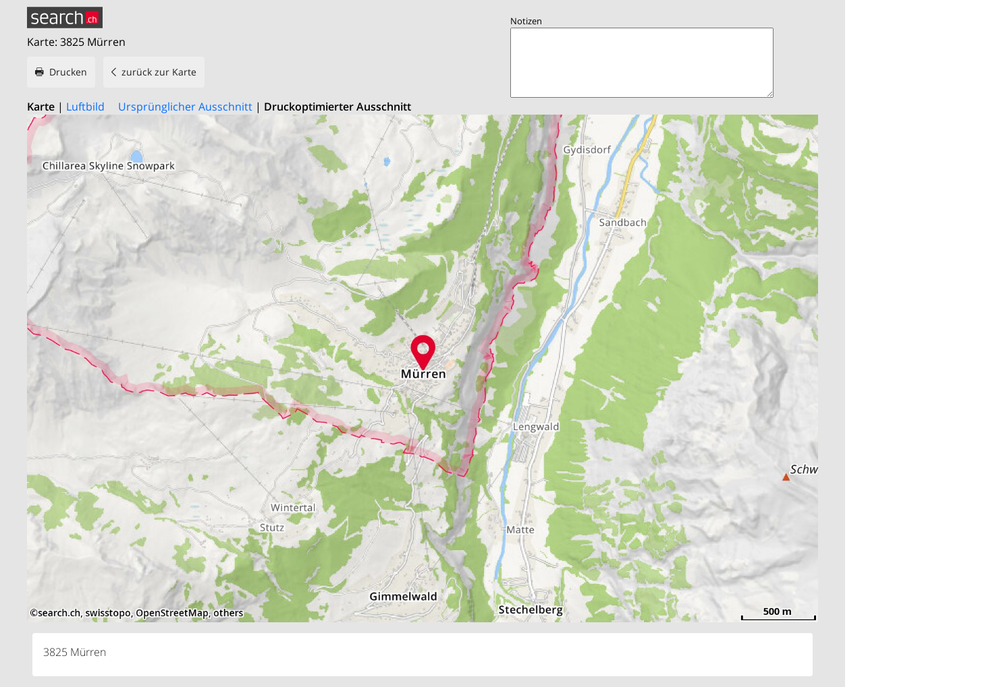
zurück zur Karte (158, 71)
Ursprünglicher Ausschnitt (185, 106)
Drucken (68, 71)
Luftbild (85, 106)
